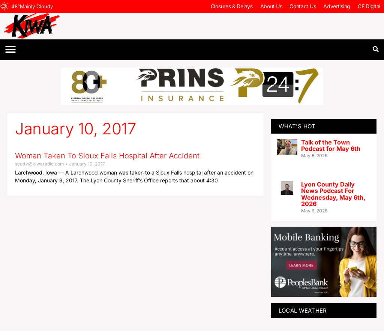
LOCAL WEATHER (303, 310)
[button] (10, 49)
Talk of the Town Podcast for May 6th (330, 145)
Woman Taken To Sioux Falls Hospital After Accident (107, 155)
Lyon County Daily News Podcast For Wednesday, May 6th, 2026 (333, 194)
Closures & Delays (232, 6)
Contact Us (303, 6)
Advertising (336, 6)
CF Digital (369, 6)
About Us (271, 6)
